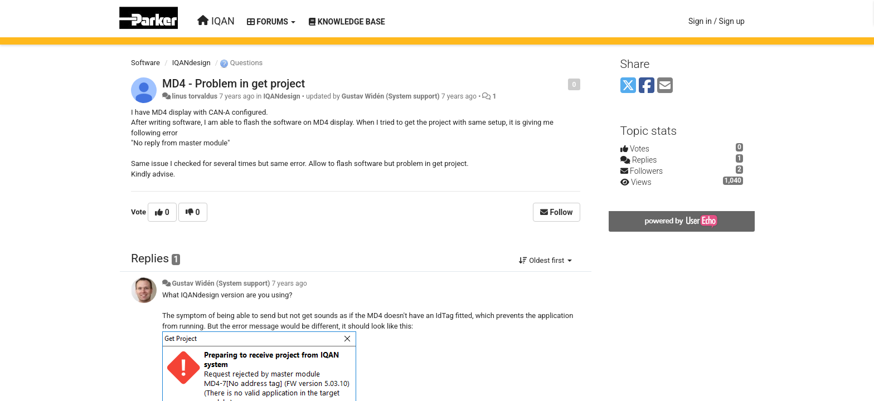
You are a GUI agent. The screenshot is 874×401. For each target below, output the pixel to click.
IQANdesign (191, 62)
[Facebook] (646, 86)
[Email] (665, 86)
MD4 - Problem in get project (233, 83)
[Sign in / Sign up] (716, 21)
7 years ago (289, 283)
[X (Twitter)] (628, 86)
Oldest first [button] (545, 260)
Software (145, 62)
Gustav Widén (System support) (391, 96)
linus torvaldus (194, 96)
